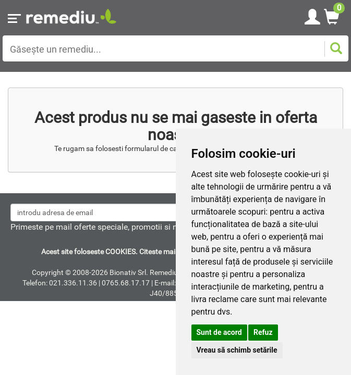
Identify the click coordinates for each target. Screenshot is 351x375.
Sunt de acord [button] (219, 332)
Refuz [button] (263, 332)
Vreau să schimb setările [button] (237, 350)
